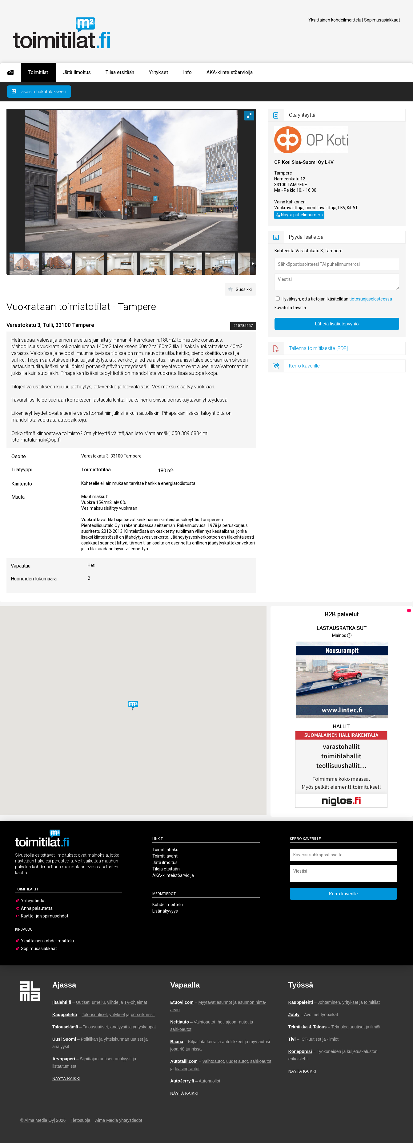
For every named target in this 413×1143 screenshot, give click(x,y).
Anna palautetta (37, 908)
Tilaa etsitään (120, 72)
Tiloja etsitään (166, 868)
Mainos (341, 635)
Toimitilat (38, 72)
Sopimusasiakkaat (382, 20)
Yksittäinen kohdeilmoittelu (334, 20)
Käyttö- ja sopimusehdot (44, 915)
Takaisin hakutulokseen (39, 91)
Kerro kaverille (304, 366)
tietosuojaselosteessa (370, 299)
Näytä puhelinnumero (302, 214)
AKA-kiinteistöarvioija (229, 72)
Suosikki (244, 289)
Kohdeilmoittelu (167, 904)
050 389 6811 (287, 213)
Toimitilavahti (165, 856)
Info (187, 72)
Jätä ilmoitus (77, 72)
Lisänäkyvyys (165, 911)
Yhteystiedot (33, 900)
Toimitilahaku (165, 849)
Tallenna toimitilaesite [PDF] (318, 348)
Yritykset (158, 72)
